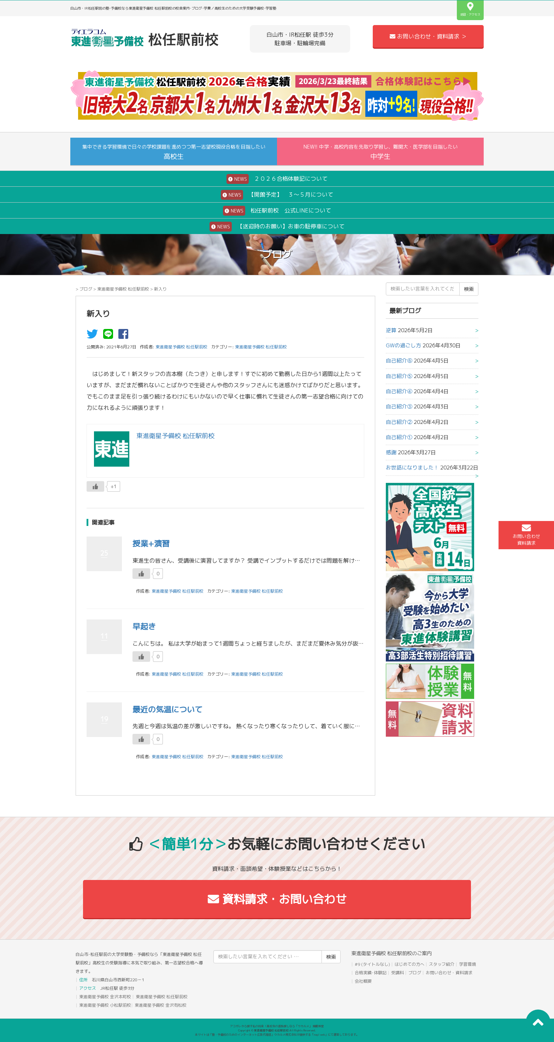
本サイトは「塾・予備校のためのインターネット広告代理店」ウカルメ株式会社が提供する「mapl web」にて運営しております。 (277, 1034)
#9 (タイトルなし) (372, 964)
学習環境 (467, 964)
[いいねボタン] (95, 486)
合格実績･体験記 (371, 973)
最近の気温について (167, 709)
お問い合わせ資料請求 (526, 534)
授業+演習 (151, 543)
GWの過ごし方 (403, 345)
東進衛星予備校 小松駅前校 (105, 1005)
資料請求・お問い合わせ (277, 899)
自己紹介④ (399, 391)
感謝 (391, 452)
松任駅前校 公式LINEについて (277, 211)
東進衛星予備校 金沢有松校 (161, 1005)
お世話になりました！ (412, 467)
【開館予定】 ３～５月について (277, 195)
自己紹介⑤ (399, 376)
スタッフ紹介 (441, 964)
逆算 (391, 330)
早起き (144, 626)
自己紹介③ (399, 406)
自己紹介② (399, 422)
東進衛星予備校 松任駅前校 (123, 289)
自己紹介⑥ (399, 360)
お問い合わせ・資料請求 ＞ (428, 36)
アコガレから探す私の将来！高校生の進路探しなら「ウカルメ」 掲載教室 (277, 1026)
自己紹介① (399, 437)
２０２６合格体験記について (277, 179)
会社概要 (363, 981)
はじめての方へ (409, 964)
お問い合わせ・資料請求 (449, 973)
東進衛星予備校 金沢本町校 (105, 997)
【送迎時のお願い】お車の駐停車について (277, 227)
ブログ (85, 289)
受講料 (397, 973)
